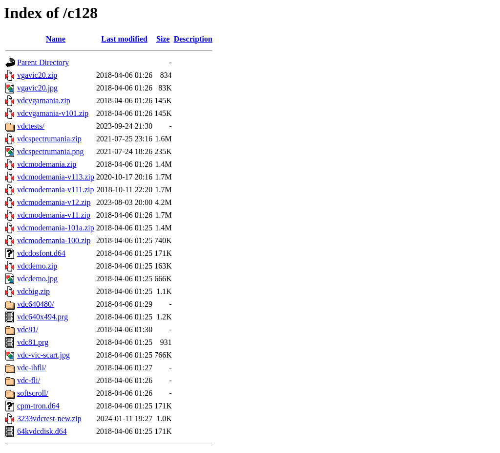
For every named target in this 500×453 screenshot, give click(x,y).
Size (163, 39)
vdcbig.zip (33, 291)
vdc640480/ (35, 304)
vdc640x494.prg (42, 317)
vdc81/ (28, 329)
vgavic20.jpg (37, 88)
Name (55, 39)
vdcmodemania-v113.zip (55, 177)
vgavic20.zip (37, 75)
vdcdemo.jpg (37, 278)
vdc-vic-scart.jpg (43, 355)
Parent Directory (43, 62)
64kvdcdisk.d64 (42, 431)
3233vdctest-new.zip (49, 418)
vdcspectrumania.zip (49, 139)
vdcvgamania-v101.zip (52, 113)
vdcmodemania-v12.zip (54, 202)
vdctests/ (30, 126)
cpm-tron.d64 (38, 406)
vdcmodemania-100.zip (54, 240)
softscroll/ (32, 393)
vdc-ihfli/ (31, 367)
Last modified (124, 39)
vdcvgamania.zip (43, 100)
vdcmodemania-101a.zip (55, 228)
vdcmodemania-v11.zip (53, 215)
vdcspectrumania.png (50, 151)
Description (193, 39)
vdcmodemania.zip (46, 164)
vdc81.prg (32, 342)
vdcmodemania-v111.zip (55, 189)
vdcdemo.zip (37, 266)
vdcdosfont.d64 (41, 253)
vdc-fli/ (28, 380)
